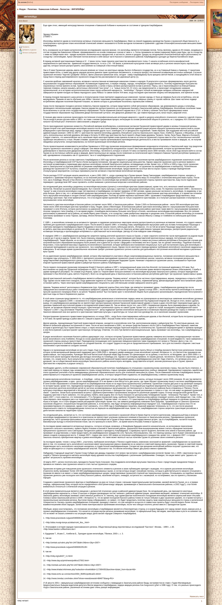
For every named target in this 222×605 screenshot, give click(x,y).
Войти (29, 2)
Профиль (25, 47)
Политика (32, 9)
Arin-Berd (23, 21)
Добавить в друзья (29, 50)
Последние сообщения (179, 2)
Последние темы (196, 2)
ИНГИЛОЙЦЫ (78, 9)
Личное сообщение (29, 53)
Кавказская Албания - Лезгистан (54, 9)
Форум (22, 9)
